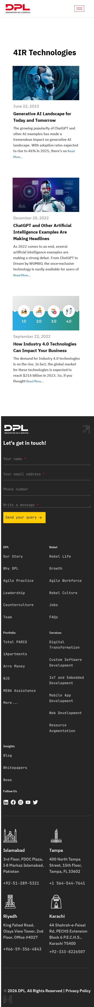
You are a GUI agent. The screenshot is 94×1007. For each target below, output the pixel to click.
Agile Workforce (65, 580)
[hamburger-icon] (79, 8)
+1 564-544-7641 (67, 883)
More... (10, 702)
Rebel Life (60, 556)
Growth (55, 568)
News (7, 780)
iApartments (15, 654)
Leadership (14, 593)
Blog (7, 755)
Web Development (65, 713)
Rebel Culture (63, 593)
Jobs (53, 605)
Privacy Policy (78, 990)
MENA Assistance (19, 690)
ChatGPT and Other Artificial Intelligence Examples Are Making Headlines (42, 231)
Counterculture (18, 605)
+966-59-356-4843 (22, 949)
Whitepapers (15, 767)
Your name (14, 459)
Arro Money (14, 666)
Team (7, 617)
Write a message (20, 505)
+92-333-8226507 (67, 951)
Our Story (13, 556)
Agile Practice (18, 580)
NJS (6, 678)
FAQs (53, 617)
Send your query (23, 517)
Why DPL (10, 568)
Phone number (15, 489)
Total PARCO (15, 642)
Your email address (24, 474)
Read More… (22, 275)
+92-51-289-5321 (21, 883)
